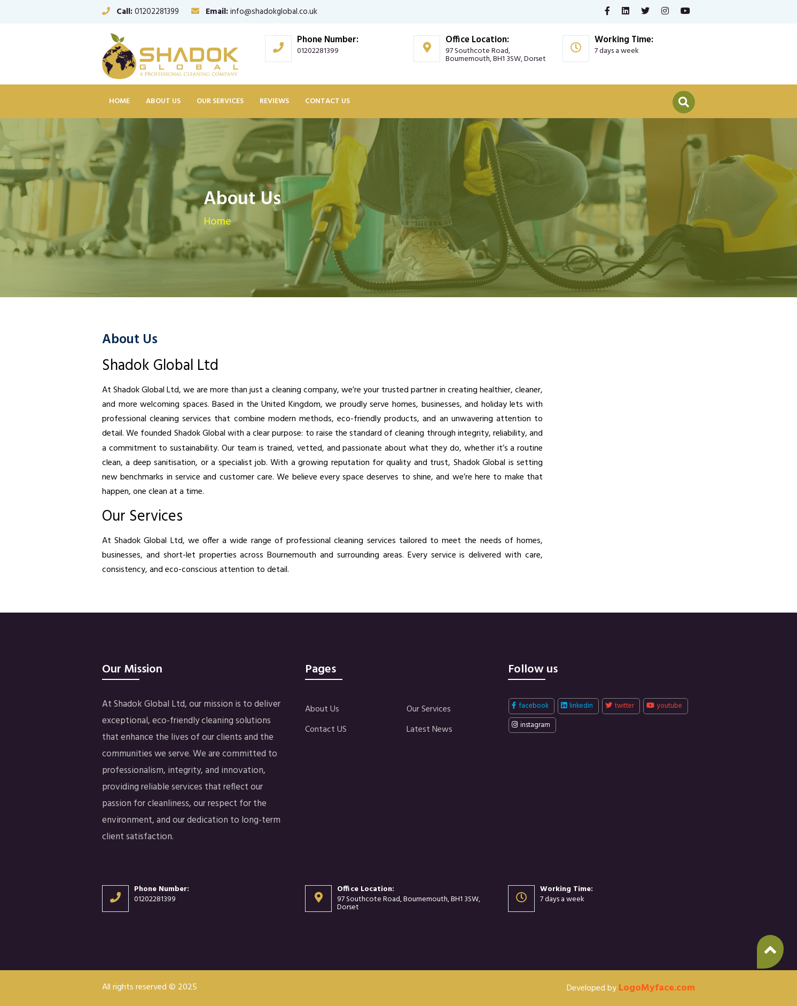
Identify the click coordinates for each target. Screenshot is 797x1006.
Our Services (220, 101)
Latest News (429, 730)
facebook (530, 705)
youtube (664, 705)
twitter (619, 705)
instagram (531, 725)
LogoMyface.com (657, 988)
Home (119, 101)
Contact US (327, 101)
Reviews (274, 101)
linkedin (577, 705)
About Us (163, 101)
